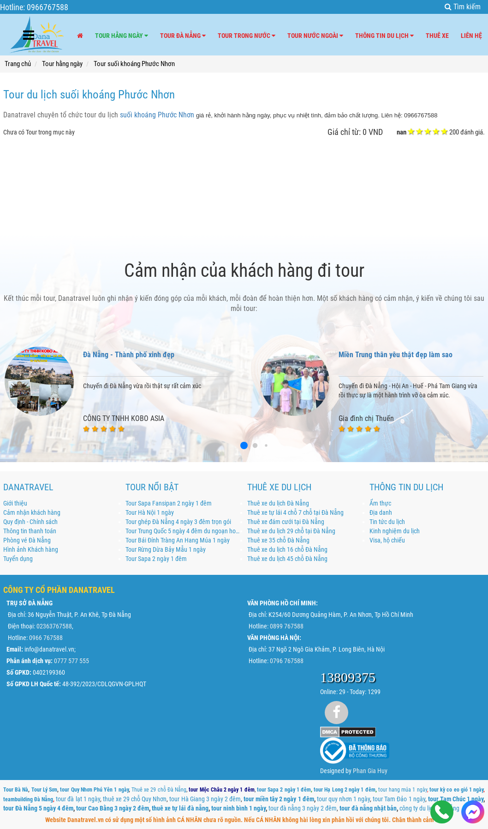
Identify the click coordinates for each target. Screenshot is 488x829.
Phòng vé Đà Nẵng (27, 540)
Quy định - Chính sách (30, 521)
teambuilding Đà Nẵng (28, 799)
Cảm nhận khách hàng (31, 512)
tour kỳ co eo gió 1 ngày (456, 789)
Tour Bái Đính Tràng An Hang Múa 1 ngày (177, 540)
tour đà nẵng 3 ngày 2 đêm (302, 808)
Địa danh (380, 512)
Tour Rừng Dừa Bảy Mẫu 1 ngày (165, 549)
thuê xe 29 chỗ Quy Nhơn (135, 799)
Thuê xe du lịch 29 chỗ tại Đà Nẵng (291, 531)
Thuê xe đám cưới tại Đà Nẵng (285, 521)
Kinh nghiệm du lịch (394, 531)
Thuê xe (437, 35)
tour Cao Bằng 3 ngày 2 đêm (112, 808)
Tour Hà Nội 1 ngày (149, 512)
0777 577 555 (71, 660)
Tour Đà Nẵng (183, 35)
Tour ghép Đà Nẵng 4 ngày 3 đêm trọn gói (178, 521)
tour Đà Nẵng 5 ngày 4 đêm (38, 808)
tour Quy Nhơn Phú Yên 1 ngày (94, 789)
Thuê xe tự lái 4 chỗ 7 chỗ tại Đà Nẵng (295, 512)
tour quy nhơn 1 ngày (343, 799)
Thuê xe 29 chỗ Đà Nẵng (158, 789)
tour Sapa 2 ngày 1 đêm (284, 789)
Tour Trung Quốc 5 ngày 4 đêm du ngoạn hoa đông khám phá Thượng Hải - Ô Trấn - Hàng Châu (183, 531)
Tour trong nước (246, 35)
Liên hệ (471, 35)
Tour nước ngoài (315, 35)
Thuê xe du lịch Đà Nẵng (278, 503)
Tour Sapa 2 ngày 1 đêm (156, 558)
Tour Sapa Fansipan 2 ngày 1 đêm (168, 503)
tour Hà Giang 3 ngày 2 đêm (205, 799)
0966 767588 (46, 637)
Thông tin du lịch (384, 35)
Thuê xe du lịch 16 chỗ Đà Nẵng (287, 549)
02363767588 (54, 626)
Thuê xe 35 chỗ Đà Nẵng (278, 540)
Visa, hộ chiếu (387, 540)
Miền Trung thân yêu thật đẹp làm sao (395, 354)
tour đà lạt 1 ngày (78, 799)
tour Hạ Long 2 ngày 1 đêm (344, 789)
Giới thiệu (15, 503)
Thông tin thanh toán (29, 531)
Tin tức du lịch (387, 521)
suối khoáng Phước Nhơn (157, 114)
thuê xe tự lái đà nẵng (180, 808)
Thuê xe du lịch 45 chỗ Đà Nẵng (287, 558)
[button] (244, 445)
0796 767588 (287, 660)
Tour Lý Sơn (44, 789)
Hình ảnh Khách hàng (30, 549)
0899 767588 (287, 626)
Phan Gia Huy (370, 770)
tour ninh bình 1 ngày (238, 808)
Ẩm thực (380, 503)
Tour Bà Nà (15, 789)
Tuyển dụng (18, 558)
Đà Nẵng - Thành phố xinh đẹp (128, 354)
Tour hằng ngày (121, 35)
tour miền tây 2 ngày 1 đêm (279, 799)
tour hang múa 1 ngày (402, 789)
